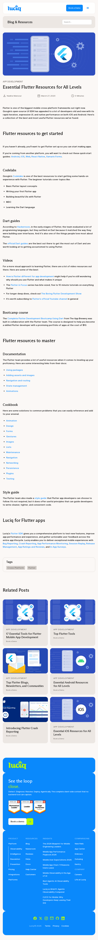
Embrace (79, 854)
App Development (13, 81)
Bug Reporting (10, 543)
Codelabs (18, 176)
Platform (12, 844)
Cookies (65, 926)
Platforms (13, 879)
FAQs (28, 859)
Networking (12, 463)
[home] (13, 8)
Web (28, 156)
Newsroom (31, 849)
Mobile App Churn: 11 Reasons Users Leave (56, 866)
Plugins (10, 473)
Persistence (12, 468)
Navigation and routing (18, 380)
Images (10, 441)
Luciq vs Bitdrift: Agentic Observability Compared (54, 890)
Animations (12, 391)
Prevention (15, 864)
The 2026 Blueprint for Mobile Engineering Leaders (56, 845)
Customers (31, 874)
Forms (9, 431)
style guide (40, 498)
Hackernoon (23, 226)
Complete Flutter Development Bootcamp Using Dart (35, 318)
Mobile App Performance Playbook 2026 (54, 853)
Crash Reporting (27, 543)
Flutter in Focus (19, 285)
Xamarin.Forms (54, 156)
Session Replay (77, 543)
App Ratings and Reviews (31, 547)
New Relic (79, 844)
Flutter (31, 567)
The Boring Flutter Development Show (61, 293)
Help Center (31, 869)
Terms (47, 926)
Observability (16, 849)
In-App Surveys (58, 547)
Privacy (56, 926)
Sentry (78, 864)
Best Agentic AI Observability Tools (56, 882)
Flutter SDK (17, 533)
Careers (78, 874)
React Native (38, 156)
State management (16, 385)
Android (15, 156)
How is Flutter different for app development (30, 276)
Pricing (11, 869)
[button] (88, 8)
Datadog (79, 859)
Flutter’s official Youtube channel (49, 299)
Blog (28, 844)
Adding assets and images (20, 375)
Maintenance (13, 452)
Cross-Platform (15, 567)
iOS (23, 156)
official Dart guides (17, 243)
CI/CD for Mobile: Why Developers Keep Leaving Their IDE (57, 900)
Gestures (11, 436)
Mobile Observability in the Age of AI (56, 874)
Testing (10, 478)
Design (10, 426)
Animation (11, 420)
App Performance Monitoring (52, 543)
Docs (28, 864)
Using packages (14, 370)
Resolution (15, 859)
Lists (8, 447)
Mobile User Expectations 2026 (57, 860)
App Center (80, 849)
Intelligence (15, 854)
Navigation (11, 457)
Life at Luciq (80, 879)
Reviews (29, 854)
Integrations (14, 874)
